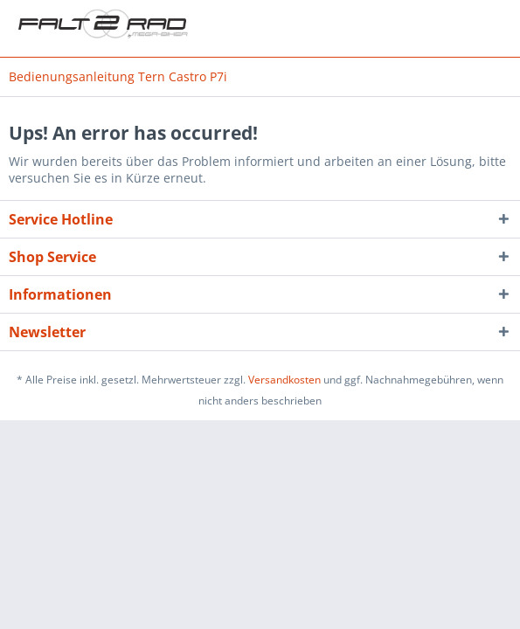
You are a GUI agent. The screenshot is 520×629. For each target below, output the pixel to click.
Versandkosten (284, 379)
